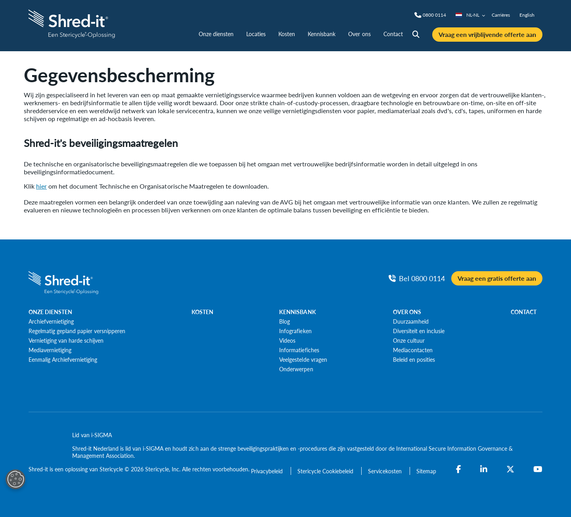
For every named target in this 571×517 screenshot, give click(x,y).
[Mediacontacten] (413, 350)
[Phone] (434, 15)
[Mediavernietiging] (50, 350)
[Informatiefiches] (299, 350)
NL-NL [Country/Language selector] (470, 15)
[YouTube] (537, 469)
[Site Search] (416, 34)
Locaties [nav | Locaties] (256, 34)
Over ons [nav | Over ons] (359, 34)
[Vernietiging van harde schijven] (66, 340)
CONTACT (524, 312)
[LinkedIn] (483, 469)
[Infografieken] (295, 331)
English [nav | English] (527, 15)
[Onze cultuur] (409, 340)
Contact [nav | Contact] (393, 34)
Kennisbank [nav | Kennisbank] (321, 34)
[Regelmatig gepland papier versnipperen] (77, 331)
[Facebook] (458, 469)
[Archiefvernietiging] (51, 321)
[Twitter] (510, 469)
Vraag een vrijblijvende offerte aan (487, 34)
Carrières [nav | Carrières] (501, 15)
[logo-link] (73, 22)
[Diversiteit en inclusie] (419, 331)
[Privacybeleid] (267, 471)
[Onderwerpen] (296, 369)
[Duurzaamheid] (411, 321)
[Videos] (287, 340)
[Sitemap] (426, 471)
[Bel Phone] (417, 278)
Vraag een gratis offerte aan (497, 278)
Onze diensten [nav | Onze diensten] (216, 34)
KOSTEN (202, 312)
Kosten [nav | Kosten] (286, 34)
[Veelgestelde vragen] (303, 359)
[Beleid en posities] (414, 359)
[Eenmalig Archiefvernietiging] (63, 359)
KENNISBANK (297, 312)
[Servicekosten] (385, 471)
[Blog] (284, 321)
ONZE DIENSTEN (50, 312)
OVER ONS (407, 312)
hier (41, 186)
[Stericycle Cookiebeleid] (326, 471)
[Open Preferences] (15, 479)
